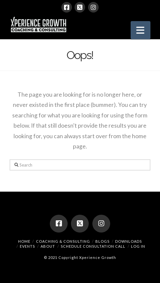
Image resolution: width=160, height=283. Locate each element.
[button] (140, 30)
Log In (138, 246)
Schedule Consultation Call (93, 246)
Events (27, 246)
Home (24, 241)
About (48, 246)
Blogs (102, 241)
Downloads (128, 241)
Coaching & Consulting (63, 241)
